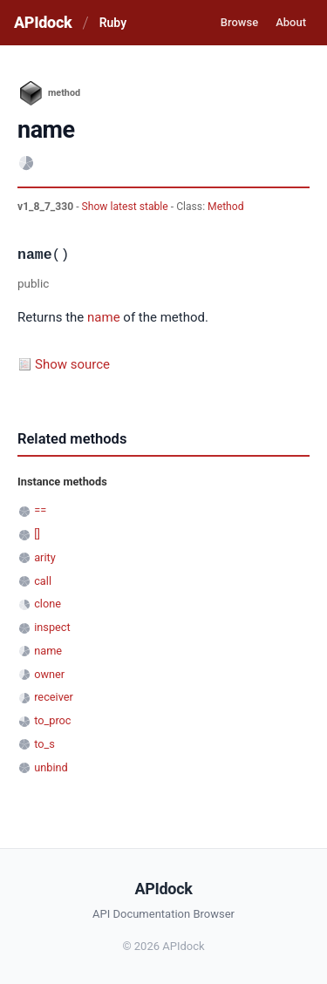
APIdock (43, 22)
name (103, 317)
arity (45, 557)
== (40, 510)
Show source (72, 364)
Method (225, 206)
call (42, 580)
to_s (44, 743)
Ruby (112, 23)
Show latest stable (126, 206)
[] (37, 533)
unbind (51, 767)
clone (47, 603)
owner (49, 674)
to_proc (52, 720)
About (291, 22)
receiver (53, 696)
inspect (52, 627)
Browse (239, 22)
